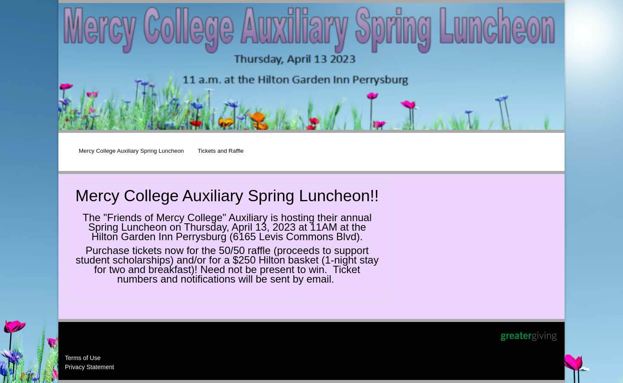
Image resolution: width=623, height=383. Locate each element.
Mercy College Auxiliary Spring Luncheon (131, 151)
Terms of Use (82, 357)
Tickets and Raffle (221, 151)
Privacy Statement (89, 367)
